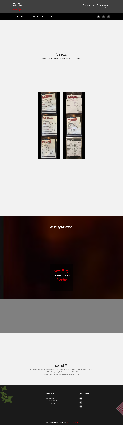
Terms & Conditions (72, 422)
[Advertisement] (61, 36)
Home (15, 17)
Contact (49, 17)
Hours (40, 17)
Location (31, 17)
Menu (23, 16)
